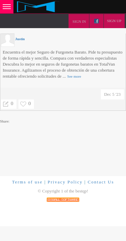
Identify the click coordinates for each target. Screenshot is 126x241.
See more (74, 76)
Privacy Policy (65, 181)
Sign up (114, 21)
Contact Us (101, 181)
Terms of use (27, 181)
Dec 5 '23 (112, 94)
